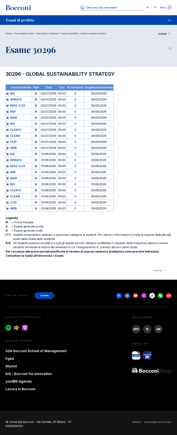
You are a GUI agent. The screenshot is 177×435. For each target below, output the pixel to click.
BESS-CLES (17, 105)
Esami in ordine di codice (93, 33)
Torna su (160, 270)
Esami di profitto (69, 33)
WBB (13, 148)
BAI (12, 93)
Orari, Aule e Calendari (47, 33)
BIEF (13, 111)
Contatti (164, 34)
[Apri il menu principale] (169, 7)
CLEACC (15, 129)
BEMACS (16, 99)
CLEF (13, 142)
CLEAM (15, 136)
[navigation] (88, 20)
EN (147, 7)
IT (155, 7)
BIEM (13, 117)
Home (9, 33)
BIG (12, 123)
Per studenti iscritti (24, 33)
